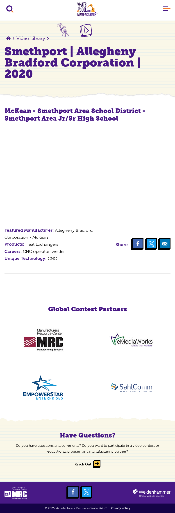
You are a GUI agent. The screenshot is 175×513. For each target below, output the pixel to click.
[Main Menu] (166, 9)
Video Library (30, 38)
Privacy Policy (120, 508)
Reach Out (83, 464)
